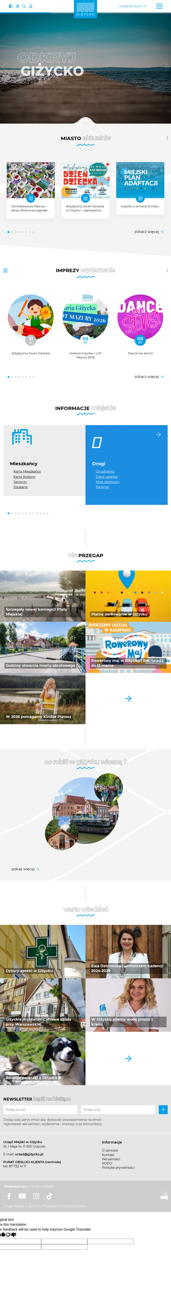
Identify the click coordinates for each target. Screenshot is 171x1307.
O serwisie (110, 1150)
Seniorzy (20, 482)
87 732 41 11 (17, 1166)
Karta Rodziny (24, 477)
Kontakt (108, 1155)
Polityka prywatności (118, 1168)
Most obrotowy (108, 482)
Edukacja (21, 487)
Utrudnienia (105, 471)
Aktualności (111, 1159)
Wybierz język (131, 6)
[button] (4, 68)
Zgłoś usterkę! (107, 477)
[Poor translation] (11, 1235)
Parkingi (102, 487)
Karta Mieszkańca (27, 471)
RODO (107, 1163)
